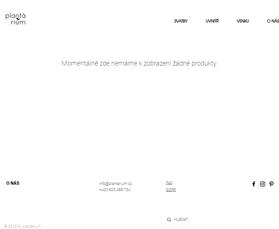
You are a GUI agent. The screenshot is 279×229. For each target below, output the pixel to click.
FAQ (169, 183)
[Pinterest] (271, 184)
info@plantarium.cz (115, 183)
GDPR (171, 189)
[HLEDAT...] (205, 219)
